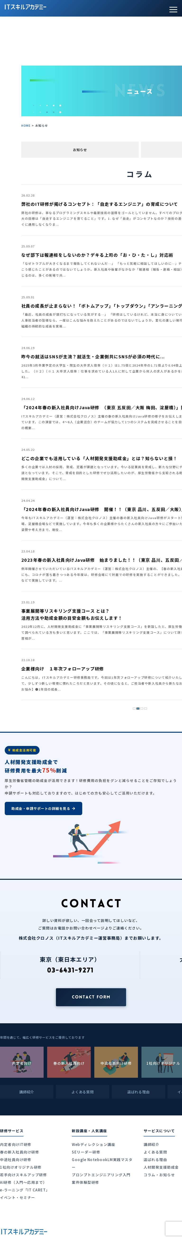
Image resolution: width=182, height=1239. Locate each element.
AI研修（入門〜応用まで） (23, 1182)
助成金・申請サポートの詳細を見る (43, 808)
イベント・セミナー (17, 1197)
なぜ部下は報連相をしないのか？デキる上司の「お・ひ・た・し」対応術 (97, 255)
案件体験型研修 (85, 1182)
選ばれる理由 (155, 1159)
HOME (26, 125)
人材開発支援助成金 (161, 1167)
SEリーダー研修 (86, 1151)
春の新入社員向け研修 (19, 1151)
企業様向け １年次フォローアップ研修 (62, 668)
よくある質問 (155, 1151)
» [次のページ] (152, 707)
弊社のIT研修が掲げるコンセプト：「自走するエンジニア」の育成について (99, 204)
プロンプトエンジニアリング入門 (101, 1174)
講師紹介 (151, 1144)
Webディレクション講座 (93, 1144)
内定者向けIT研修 (16, 1144)
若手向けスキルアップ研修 (23, 1174)
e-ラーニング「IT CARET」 (25, 1189)
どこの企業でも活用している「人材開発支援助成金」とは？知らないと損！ (99, 458)
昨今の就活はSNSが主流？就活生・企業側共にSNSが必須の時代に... (93, 356)
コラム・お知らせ (159, 1174)
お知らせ (80, 149)
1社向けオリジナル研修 (21, 1167)
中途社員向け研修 (15, 1159)
